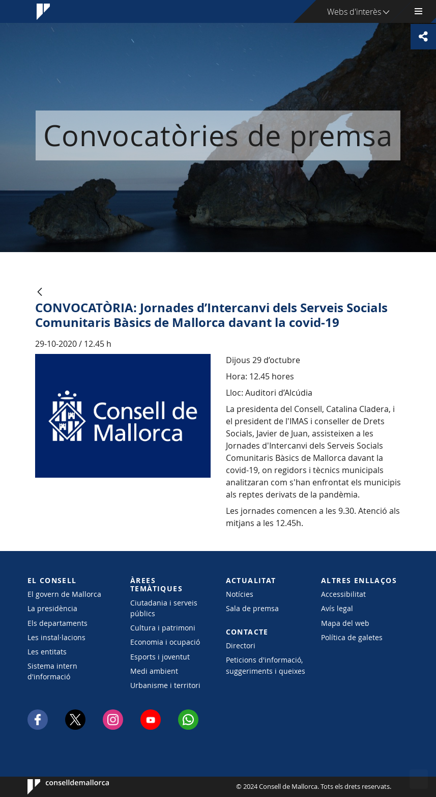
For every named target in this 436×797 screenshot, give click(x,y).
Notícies (239, 594)
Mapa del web (345, 623)
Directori (240, 645)
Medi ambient (154, 671)
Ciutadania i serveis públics (163, 608)
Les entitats (47, 651)
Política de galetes (352, 637)
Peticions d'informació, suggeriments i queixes (265, 665)
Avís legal (337, 608)
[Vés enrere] (39, 292)
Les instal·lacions (56, 637)
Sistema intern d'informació (52, 671)
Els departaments (57, 623)
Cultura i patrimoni (162, 628)
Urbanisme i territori (165, 685)
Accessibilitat (343, 594)
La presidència (52, 608)
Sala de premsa (252, 608)
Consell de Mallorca (58, 787)
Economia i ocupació (165, 642)
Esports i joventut (160, 657)
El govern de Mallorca (64, 594)
